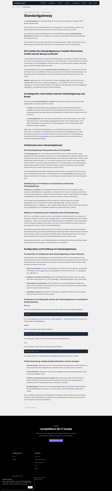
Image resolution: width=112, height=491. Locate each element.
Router (43, 42)
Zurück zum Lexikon (29, 407)
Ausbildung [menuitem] (52, 3)
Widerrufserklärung (39, 462)
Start (14, 7)
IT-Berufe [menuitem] (43, 3)
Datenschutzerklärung (40, 459)
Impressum (37, 456)
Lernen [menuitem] (84, 3)
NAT (67, 69)
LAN (41, 59)
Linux (25, 342)
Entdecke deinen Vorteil (56, 440)
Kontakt (36, 468)
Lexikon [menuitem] (95, 3)
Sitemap (14, 459)
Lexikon (18, 7)
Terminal (32, 329)
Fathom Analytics (26, 481)
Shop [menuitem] (90, 3)
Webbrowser (44, 270)
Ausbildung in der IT (20, 3)
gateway (31, 165)
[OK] (30, 487)
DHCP (57, 378)
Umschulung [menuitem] (76, 3)
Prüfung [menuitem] (60, 3)
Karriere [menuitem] (68, 3)
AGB (36, 465)
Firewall (67, 386)
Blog (14, 456)
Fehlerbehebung (44, 136)
